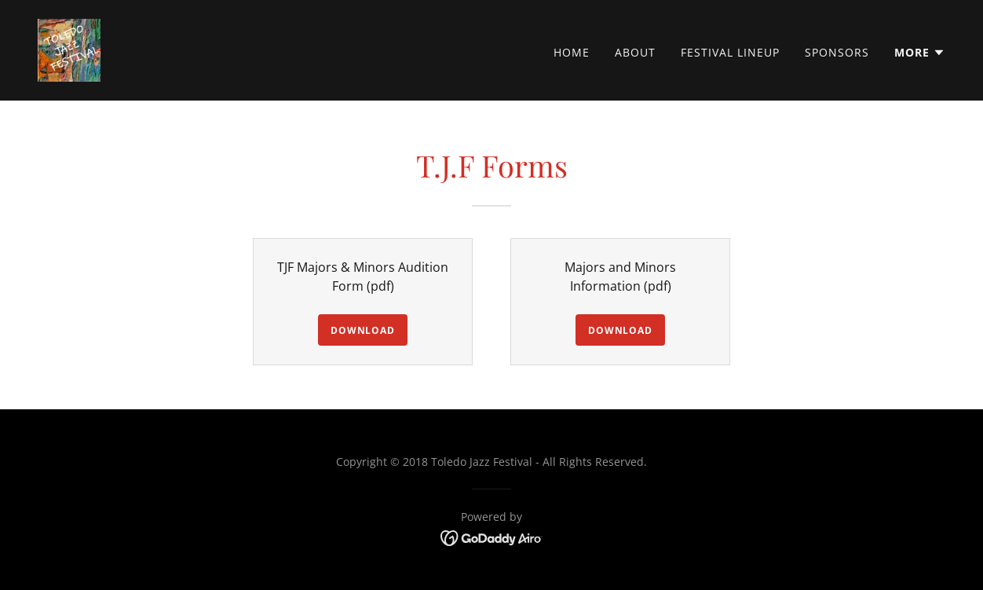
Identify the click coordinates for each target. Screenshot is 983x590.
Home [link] (572, 52)
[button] (919, 52)
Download (363, 330)
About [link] (635, 52)
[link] (69, 48)
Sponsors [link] (837, 52)
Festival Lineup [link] (730, 52)
